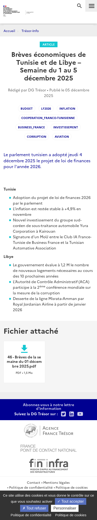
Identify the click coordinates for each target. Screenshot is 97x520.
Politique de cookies (72, 487)
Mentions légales (56, 482)
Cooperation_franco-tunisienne (48, 118)
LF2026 (46, 108)
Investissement (65, 127)
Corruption (36, 136)
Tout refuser (34, 508)
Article (49, 44)
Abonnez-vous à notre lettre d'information (48, 406)
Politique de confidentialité (31, 487)
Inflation (67, 108)
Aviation (62, 136)
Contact (33, 482)
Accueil (9, 30)
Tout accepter (70, 501)
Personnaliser (64, 508)
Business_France (31, 127)
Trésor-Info (30, 30)
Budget (27, 108)
